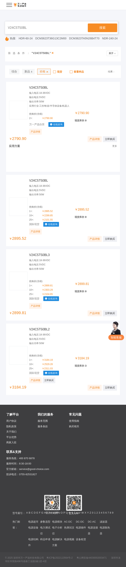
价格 (44, 71)
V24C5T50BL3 (39, 255)
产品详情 (35, 131)
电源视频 (69, 539)
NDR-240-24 (110, 38)
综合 (14, 71)
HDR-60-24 (26, 38)
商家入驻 (11, 442)
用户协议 (11, 420)
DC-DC (80, 521)
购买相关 (74, 426)
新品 (28, 71)
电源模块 (57, 521)
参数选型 (45, 521)
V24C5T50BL (38, 87)
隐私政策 (11, 426)
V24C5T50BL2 (39, 329)
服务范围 (43, 420)
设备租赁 (81, 539)
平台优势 (11, 437)
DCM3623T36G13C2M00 (50, 38)
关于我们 (11, 431)
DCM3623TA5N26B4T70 (84, 38)
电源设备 (33, 527)
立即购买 (110, 139)
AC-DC (68, 521)
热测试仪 (69, 527)
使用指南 (74, 420)
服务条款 (43, 426)
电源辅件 (81, 527)
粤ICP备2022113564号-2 (59, 557)
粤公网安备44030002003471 (92, 557)
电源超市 (33, 521)
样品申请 (45, 539)
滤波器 (103, 521)
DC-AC (92, 521)
